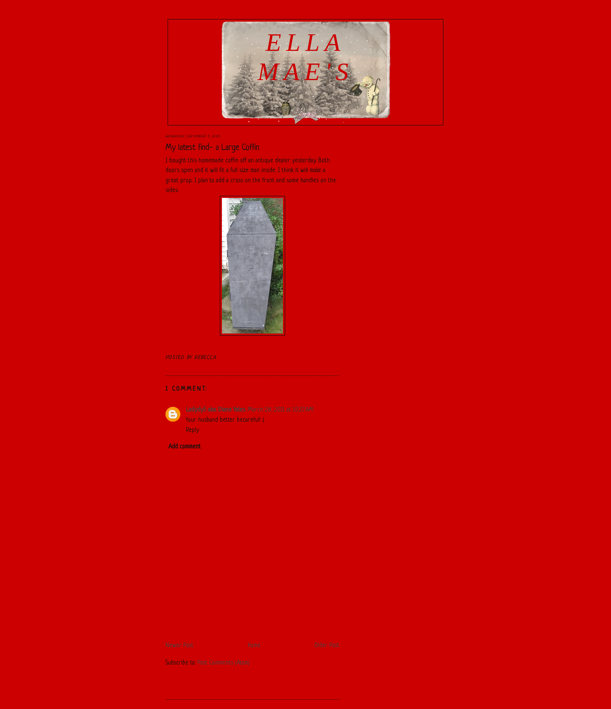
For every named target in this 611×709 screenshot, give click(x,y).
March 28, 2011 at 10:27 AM (281, 410)
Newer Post (179, 645)
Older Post (326, 645)
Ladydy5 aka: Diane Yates (215, 410)
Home (254, 645)
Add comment (184, 447)
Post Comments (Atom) (223, 663)
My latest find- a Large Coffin (212, 148)
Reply (192, 430)
